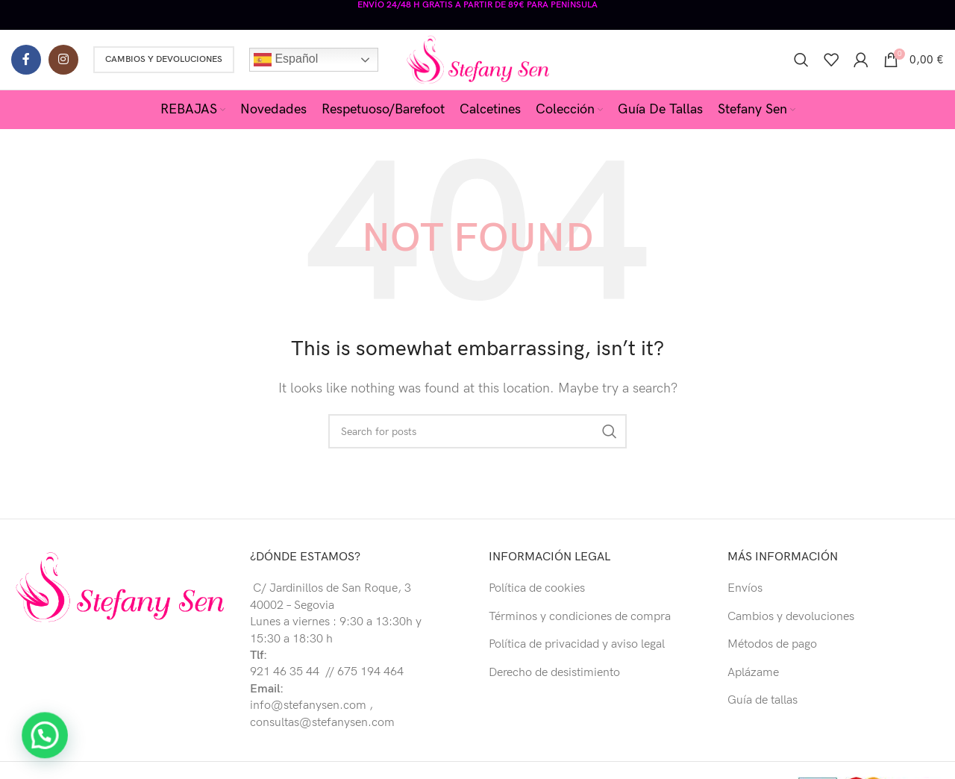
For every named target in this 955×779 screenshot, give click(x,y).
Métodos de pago (772, 644)
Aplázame (753, 673)
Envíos (745, 588)
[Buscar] (801, 60)
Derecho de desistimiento (554, 673)
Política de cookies (537, 588)
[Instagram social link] (63, 60)
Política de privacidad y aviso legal (577, 644)
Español (286, 60)
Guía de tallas (762, 700)
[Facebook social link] (26, 60)
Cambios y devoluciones (790, 617)
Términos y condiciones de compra (580, 617)
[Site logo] (478, 59)
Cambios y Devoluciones (163, 59)
